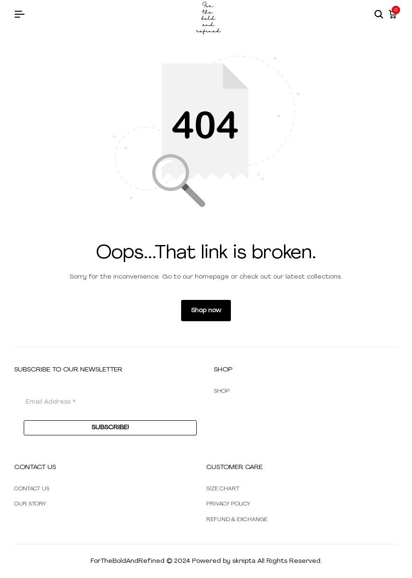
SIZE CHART (222, 489)
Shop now (206, 310)
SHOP (221, 391)
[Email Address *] (110, 402)
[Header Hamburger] (19, 15)
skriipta (244, 561)
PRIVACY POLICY (228, 504)
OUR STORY (30, 504)
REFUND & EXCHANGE (236, 520)
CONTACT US (31, 489)
